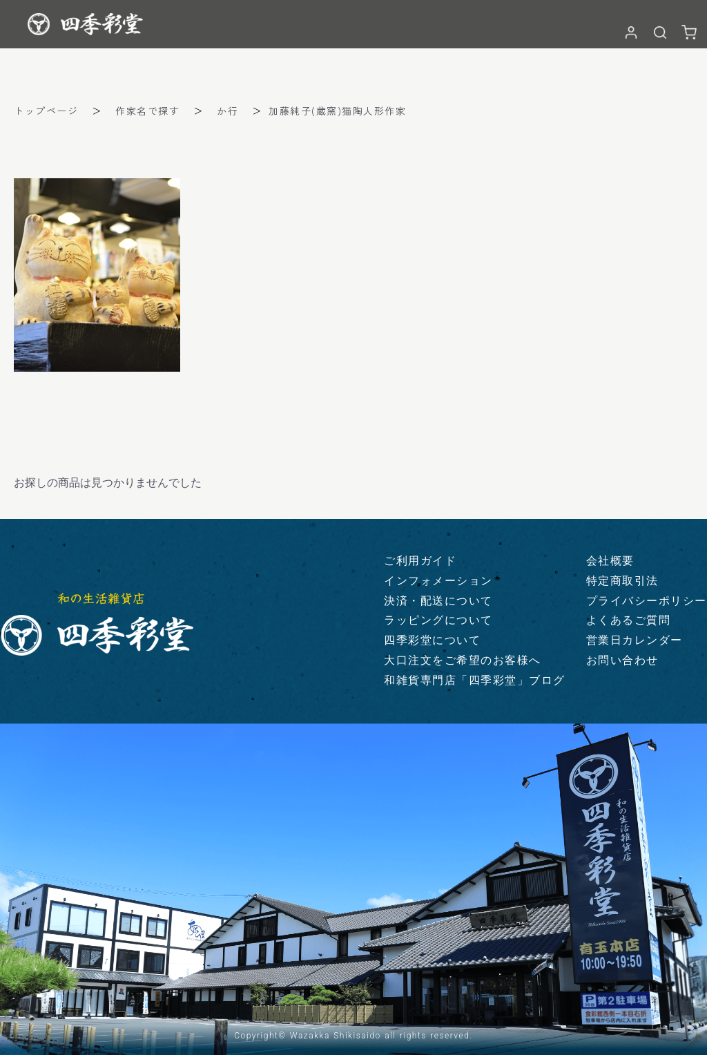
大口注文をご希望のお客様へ (462, 660)
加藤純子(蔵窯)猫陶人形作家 (337, 110)
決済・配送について (438, 600)
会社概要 (610, 560)
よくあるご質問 (628, 620)
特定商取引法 (622, 580)
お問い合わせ (622, 660)
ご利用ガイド (420, 560)
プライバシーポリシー (646, 600)
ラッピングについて (438, 620)
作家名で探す (147, 110)
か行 (227, 110)
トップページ (46, 110)
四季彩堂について (432, 640)
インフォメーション (438, 580)
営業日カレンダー (634, 640)
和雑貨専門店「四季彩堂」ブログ (474, 680)
